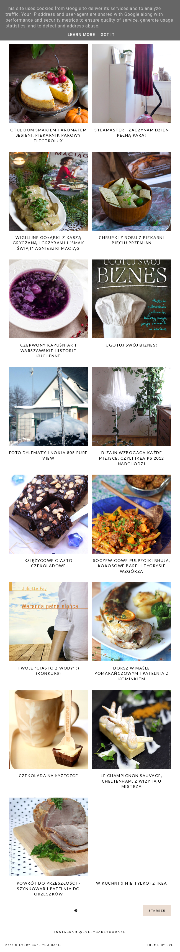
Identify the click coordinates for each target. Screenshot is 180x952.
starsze (157, 910)
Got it (107, 34)
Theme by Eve (160, 945)
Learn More (81, 34)
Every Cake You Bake (40, 945)
